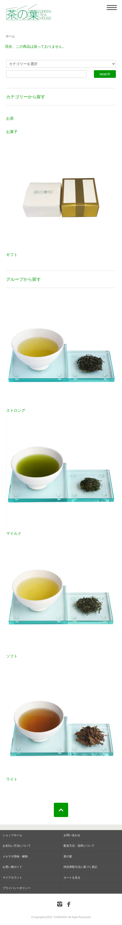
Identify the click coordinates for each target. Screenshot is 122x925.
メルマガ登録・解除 (15, 856)
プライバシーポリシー (17, 888)
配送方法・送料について (79, 845)
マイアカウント (12, 877)
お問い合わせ (72, 835)
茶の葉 (68, 856)
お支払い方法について (17, 845)
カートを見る (72, 877)
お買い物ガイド (12, 866)
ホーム (10, 36)
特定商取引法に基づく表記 (80, 866)
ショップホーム (12, 835)
